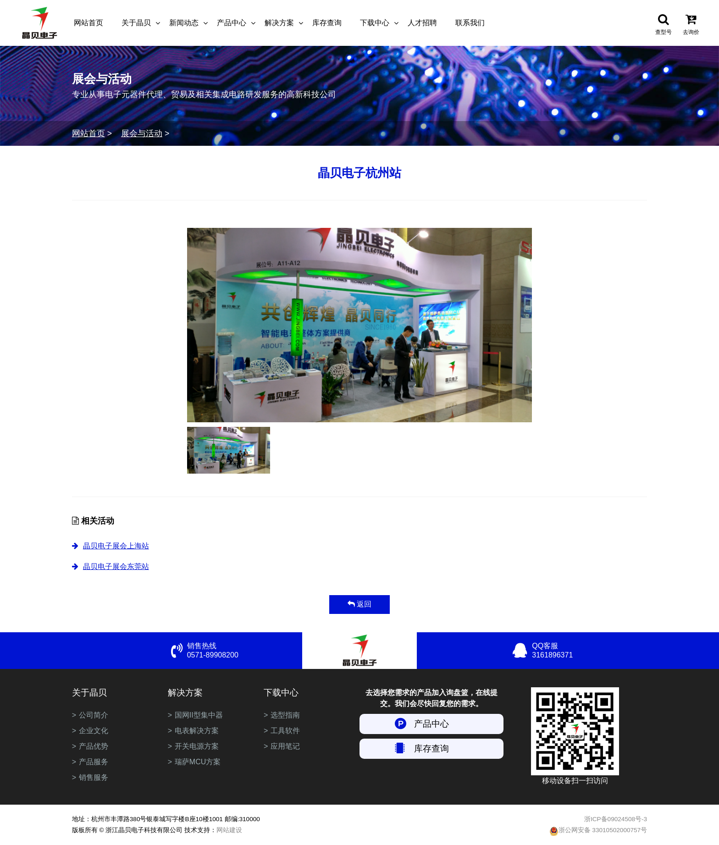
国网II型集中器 (199, 715)
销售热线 (244, 651)
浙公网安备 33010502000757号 (598, 831)
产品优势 (93, 746)
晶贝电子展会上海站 (116, 546)
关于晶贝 (136, 23)
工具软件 (285, 731)
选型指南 (285, 715)
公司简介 (93, 715)
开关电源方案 (197, 746)
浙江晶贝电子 (39, 23)
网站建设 (229, 830)
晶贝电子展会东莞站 (116, 566)
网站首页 (88, 23)
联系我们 (470, 23)
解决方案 (279, 23)
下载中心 (374, 23)
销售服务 (93, 777)
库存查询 (327, 23)
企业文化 (93, 731)
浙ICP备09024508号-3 (615, 819)
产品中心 (231, 23)
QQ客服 (589, 651)
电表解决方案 (197, 731)
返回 (359, 604)
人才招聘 (422, 23)
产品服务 (93, 762)
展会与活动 (141, 133)
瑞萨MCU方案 (198, 762)
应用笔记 (285, 746)
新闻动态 (184, 23)
